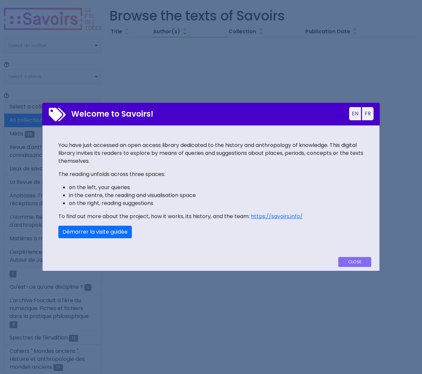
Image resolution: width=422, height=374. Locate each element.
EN (355, 113)
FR (368, 113)
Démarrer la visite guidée (95, 232)
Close (354, 262)
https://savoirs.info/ (277, 216)
